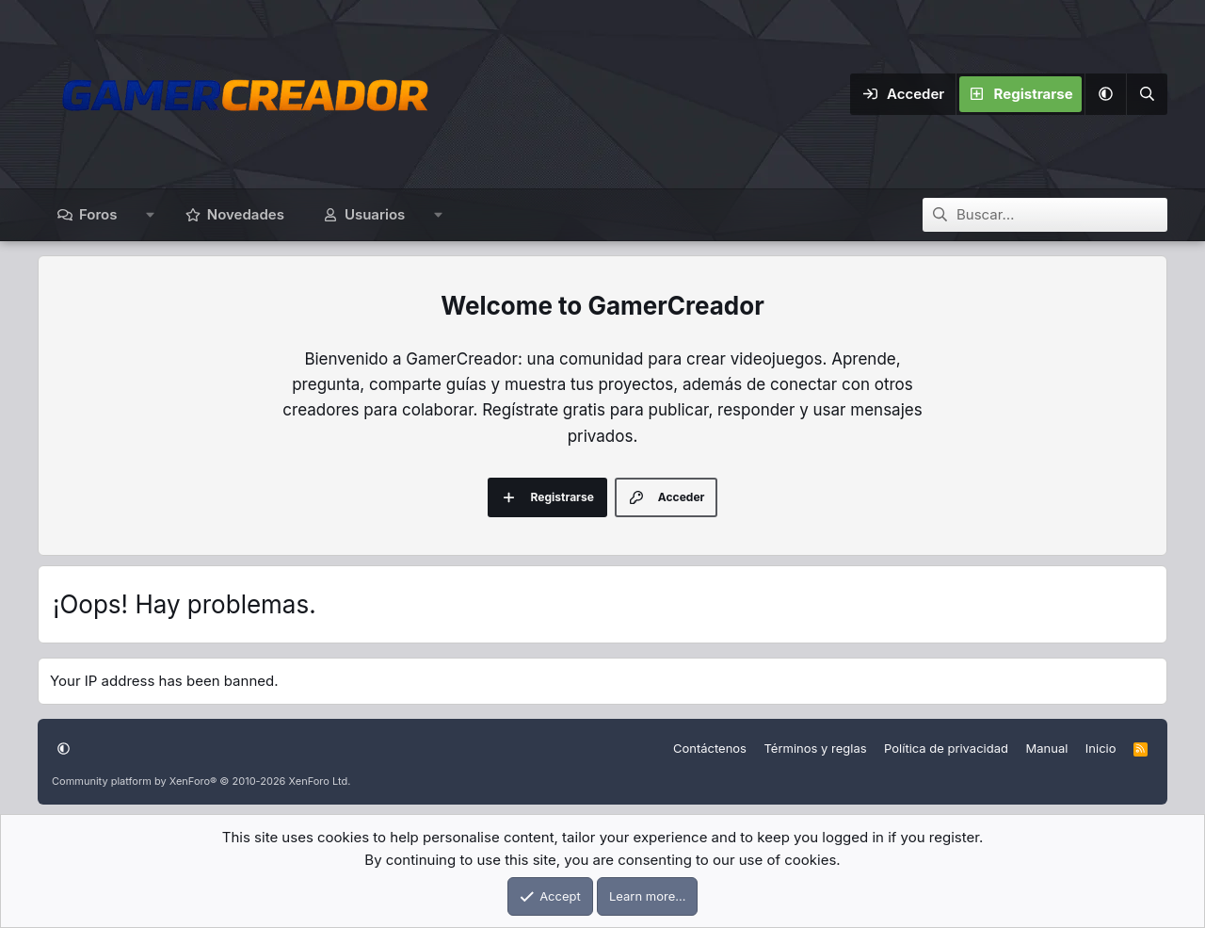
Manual (1046, 748)
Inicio (1101, 748)
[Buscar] (1146, 94)
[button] (1105, 94)
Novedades (245, 214)
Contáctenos (710, 748)
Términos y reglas (814, 748)
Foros (98, 214)
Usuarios (375, 214)
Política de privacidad (946, 748)
